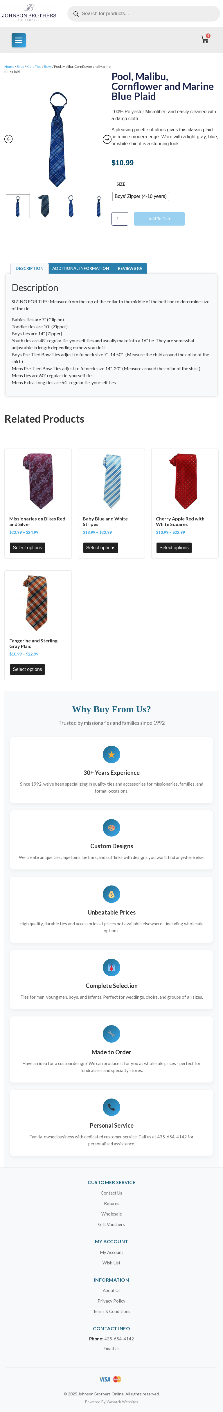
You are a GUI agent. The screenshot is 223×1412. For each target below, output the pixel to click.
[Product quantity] (120, 219)
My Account (111, 1252)
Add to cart (159, 219)
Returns (111, 1203)
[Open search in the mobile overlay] (143, 13)
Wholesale (111, 1213)
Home (9, 66)
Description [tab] (30, 268)
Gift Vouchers (111, 1224)
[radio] (141, 196)
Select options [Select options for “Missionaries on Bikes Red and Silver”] (27, 547)
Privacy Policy (111, 1300)
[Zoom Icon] (58, 137)
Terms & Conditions (111, 1311)
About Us (112, 1290)
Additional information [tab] (80, 268)
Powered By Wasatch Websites (111, 1401)
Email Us (111, 1348)
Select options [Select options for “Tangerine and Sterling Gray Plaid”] (27, 669)
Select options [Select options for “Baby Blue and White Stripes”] (101, 547)
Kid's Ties (34, 66)
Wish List (111, 1262)
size (120, 184)
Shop (20, 66)
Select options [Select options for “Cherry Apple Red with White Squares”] (174, 547)
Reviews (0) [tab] (130, 268)
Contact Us (111, 1192)
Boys (48, 66)
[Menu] (19, 40)
